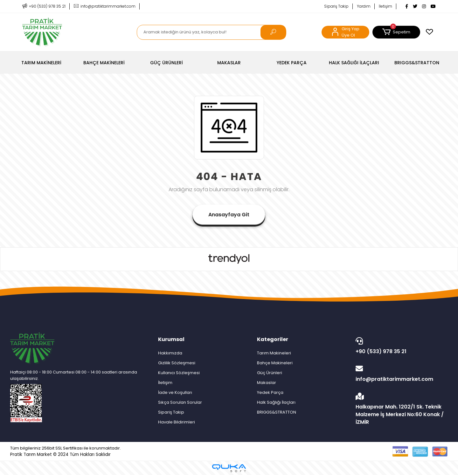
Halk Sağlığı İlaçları (276, 402)
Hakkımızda (170, 353)
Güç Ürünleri (269, 373)
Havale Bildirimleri (176, 422)
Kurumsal (171, 339)
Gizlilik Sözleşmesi (176, 363)
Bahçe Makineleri (275, 363)
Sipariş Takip (336, 6)
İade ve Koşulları (175, 392)
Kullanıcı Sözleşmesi (179, 373)
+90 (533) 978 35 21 (400, 346)
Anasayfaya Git (228, 214)
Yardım (364, 6)
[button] (396, 32)
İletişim (385, 6)
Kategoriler (272, 339)
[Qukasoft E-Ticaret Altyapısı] (229, 468)
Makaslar (266, 383)
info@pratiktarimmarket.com (400, 374)
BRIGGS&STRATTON (276, 412)
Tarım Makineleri (274, 353)
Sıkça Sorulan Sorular (180, 402)
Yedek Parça (270, 392)
